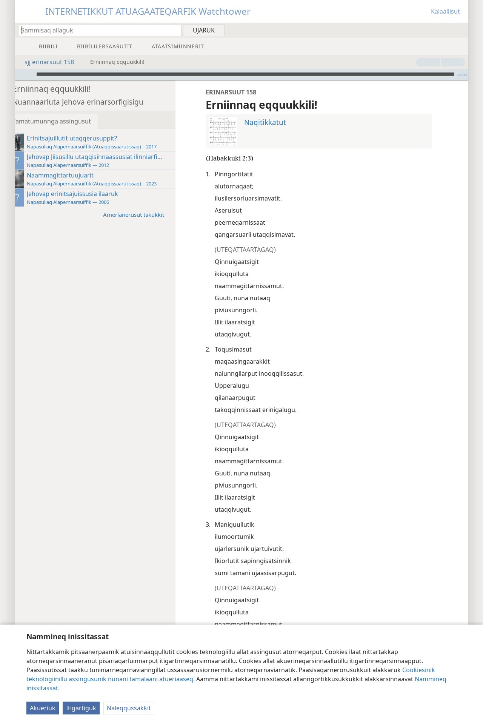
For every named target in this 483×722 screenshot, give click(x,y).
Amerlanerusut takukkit (146, 214)
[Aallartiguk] (30, 74)
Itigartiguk (81, 708)
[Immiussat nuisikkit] (20, 74)
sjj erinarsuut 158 (45, 62)
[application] (241, 74)
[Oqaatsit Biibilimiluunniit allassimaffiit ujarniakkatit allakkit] (96, 30)
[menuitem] (459, 30)
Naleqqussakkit (129, 708)
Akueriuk (42, 708)
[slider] (245, 74)
